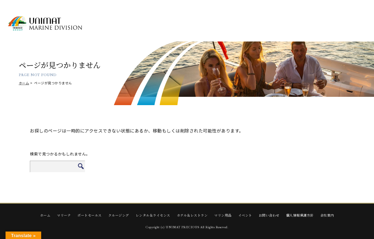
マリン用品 (223, 215)
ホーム (24, 82)
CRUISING (187, 24)
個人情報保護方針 (300, 215)
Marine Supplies (306, 24)
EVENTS (346, 24)
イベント (245, 215)
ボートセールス (89, 215)
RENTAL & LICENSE (227, 24)
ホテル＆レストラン (192, 215)
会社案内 (327, 215)
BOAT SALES (148, 24)
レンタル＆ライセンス (153, 215)
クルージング (118, 215)
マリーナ (64, 215)
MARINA (108, 24)
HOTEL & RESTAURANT (266, 24)
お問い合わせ (269, 215)
